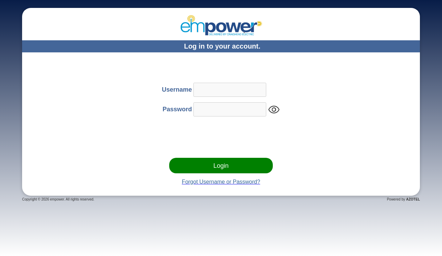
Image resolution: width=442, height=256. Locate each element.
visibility (274, 109)
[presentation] (221, 138)
